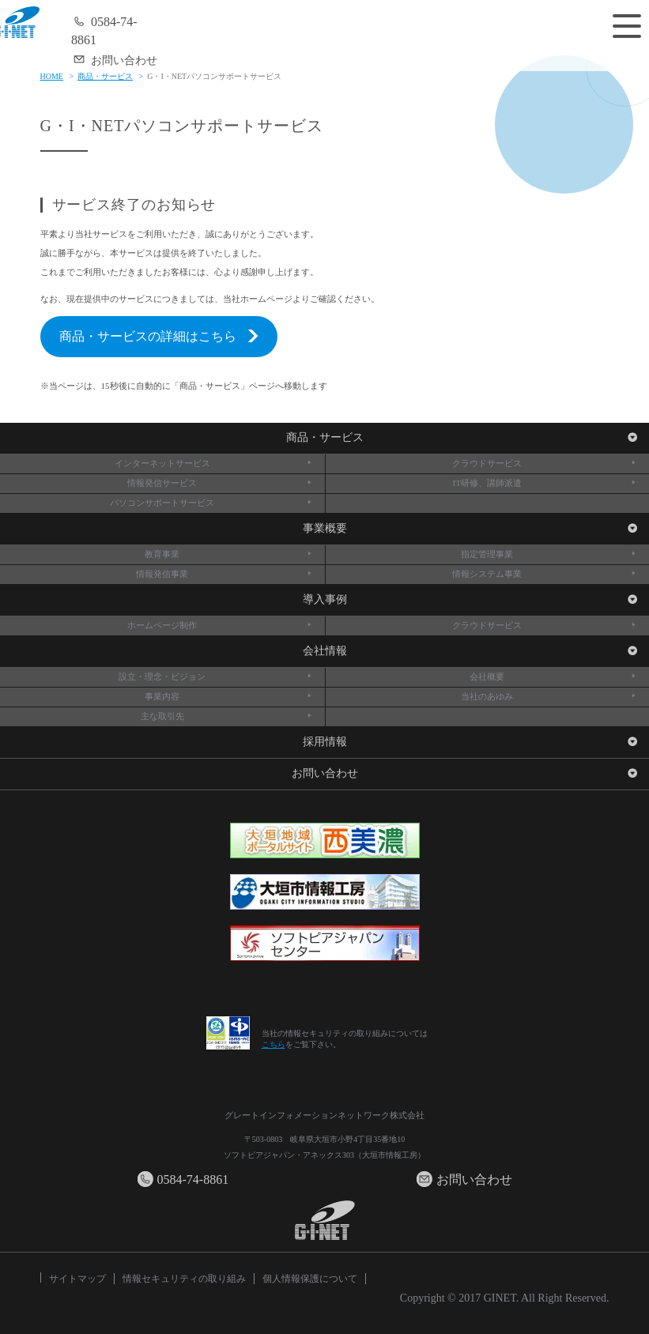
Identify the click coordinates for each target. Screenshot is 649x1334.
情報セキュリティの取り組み (184, 1278)
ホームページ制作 (219, 625)
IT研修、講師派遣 (545, 483)
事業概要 (470, 528)
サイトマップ (77, 1278)
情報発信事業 (224, 573)
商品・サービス (105, 76)
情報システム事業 (544, 573)
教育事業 (228, 554)
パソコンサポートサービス (211, 502)
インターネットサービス (214, 463)
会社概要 (553, 676)
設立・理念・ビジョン (215, 676)
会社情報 (470, 651)
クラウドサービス (544, 463)
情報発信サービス (219, 483)
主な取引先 (227, 716)
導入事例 (470, 599)
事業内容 (228, 696)
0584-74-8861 (104, 30)
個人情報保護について (309, 1278)
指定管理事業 (549, 554)
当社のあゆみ (549, 696)
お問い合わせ (114, 59)
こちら (273, 1044)
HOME (51, 76)
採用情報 (470, 742)
